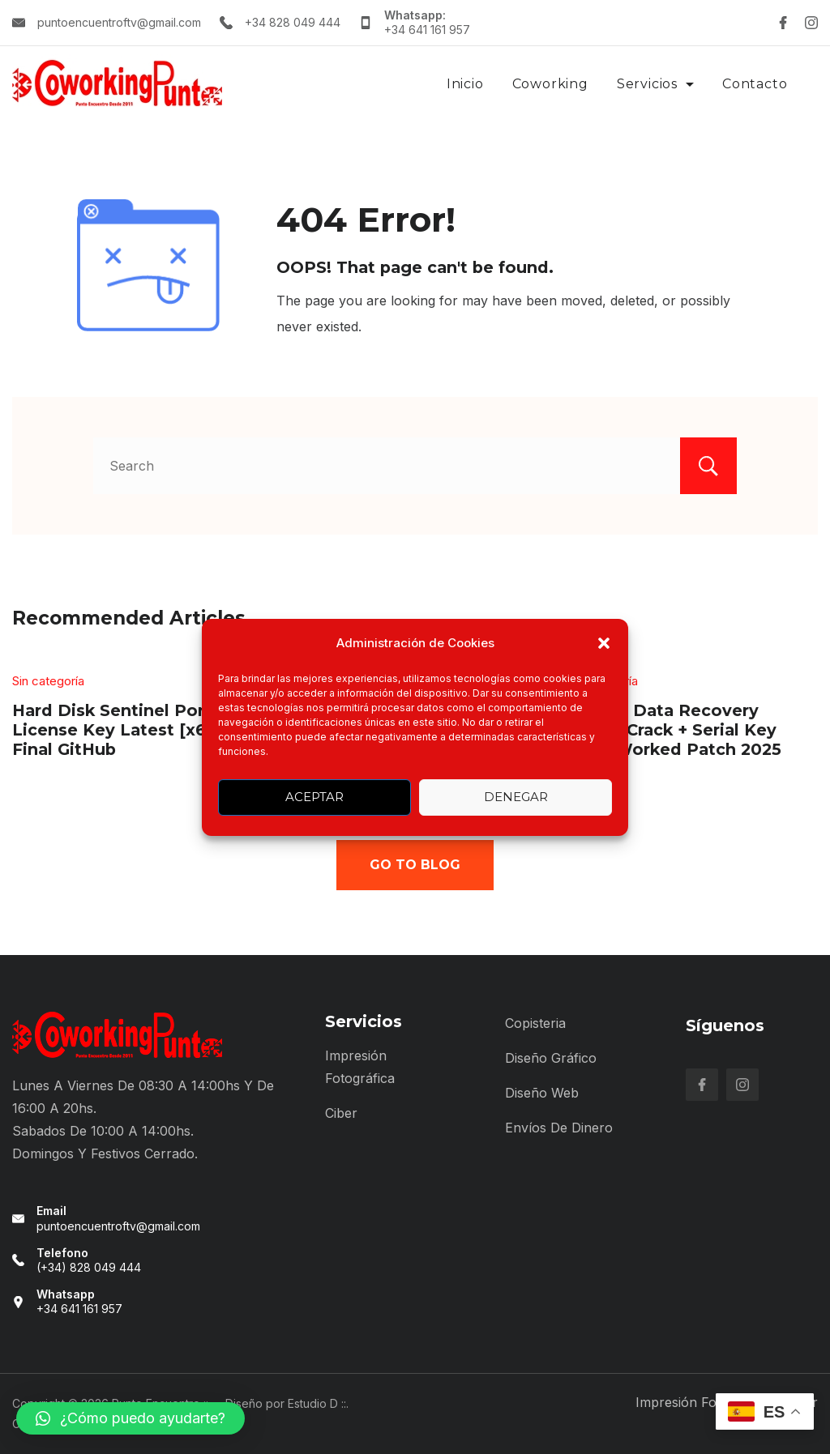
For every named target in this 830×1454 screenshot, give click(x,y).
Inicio (465, 84)
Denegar (516, 796)
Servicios (655, 84)
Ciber (341, 1113)
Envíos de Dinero (559, 1127)
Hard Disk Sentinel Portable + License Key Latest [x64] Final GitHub (137, 729)
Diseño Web (542, 1093)
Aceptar (314, 796)
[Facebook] (783, 22)
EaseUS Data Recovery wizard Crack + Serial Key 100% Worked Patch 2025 (673, 729)
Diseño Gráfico (551, 1058)
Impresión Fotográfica (703, 1402)
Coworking (550, 84)
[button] (604, 643)
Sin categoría (48, 681)
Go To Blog (415, 864)
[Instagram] (811, 22)
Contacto (754, 84)
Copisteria (535, 1023)
